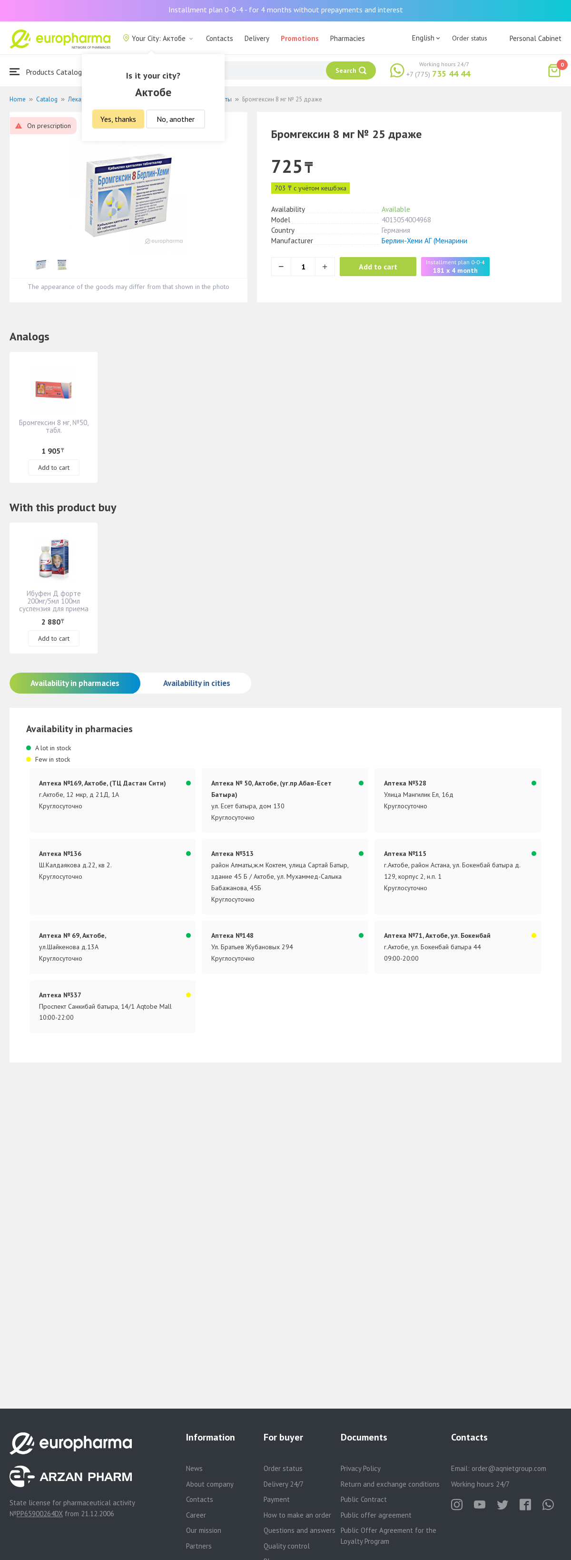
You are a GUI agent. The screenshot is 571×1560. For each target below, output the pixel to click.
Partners (199, 1545)
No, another (176, 119)
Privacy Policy (361, 1468)
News (194, 1468)
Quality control (287, 1545)
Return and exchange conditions (390, 1484)
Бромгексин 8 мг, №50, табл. (54, 426)
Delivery (257, 38)
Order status (469, 38)
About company (210, 1484)
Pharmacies (347, 38)
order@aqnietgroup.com (509, 1468)
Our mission (203, 1530)
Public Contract (364, 1499)
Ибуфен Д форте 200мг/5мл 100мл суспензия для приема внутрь (54, 605)
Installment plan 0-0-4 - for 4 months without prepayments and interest (285, 9)
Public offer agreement (376, 1515)
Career (196, 1515)
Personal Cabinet (535, 38)
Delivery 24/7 (284, 1484)
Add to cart (378, 266)
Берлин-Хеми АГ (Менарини (424, 240)
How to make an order (297, 1515)
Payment (277, 1499)
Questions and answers (299, 1530)
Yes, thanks (118, 119)
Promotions (300, 38)
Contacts (219, 38)
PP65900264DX (40, 1513)
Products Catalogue (49, 72)
